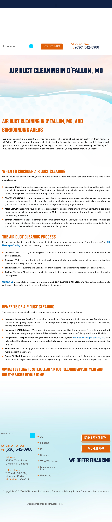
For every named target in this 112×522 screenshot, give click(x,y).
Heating (44, 442)
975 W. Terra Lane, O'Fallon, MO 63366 (16, 462)
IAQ (42, 449)
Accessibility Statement (95, 491)
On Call (17, 479)
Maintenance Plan (47, 468)
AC (42, 436)
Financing (45, 475)
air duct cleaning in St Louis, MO (89, 337)
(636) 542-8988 (87, 47)
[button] (111, 2)
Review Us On (16, 46)
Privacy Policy (72, 491)
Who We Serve (49, 461)
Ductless (45, 455)
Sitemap (56, 491)
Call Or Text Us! (84, 44)
